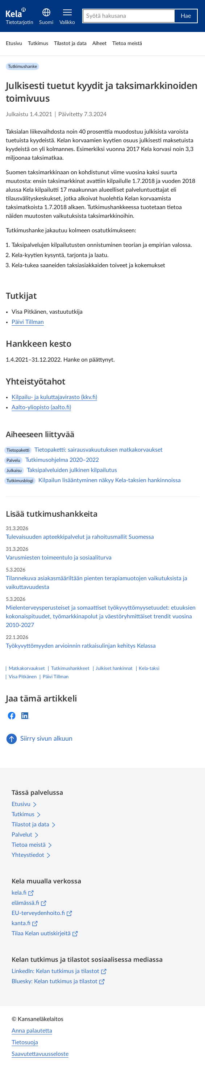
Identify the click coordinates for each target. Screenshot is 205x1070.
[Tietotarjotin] (19, 16)
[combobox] (129, 16)
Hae (186, 16)
